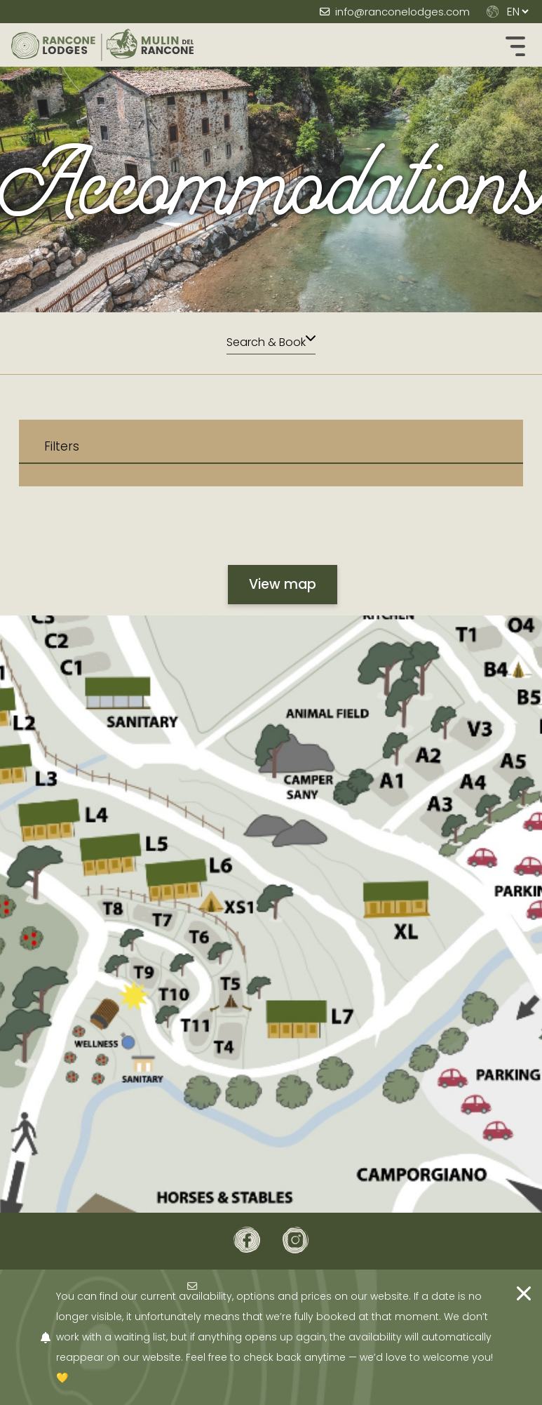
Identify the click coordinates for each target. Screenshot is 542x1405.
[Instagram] (296, 1240)
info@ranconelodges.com (402, 11)
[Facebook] (246, 1240)
